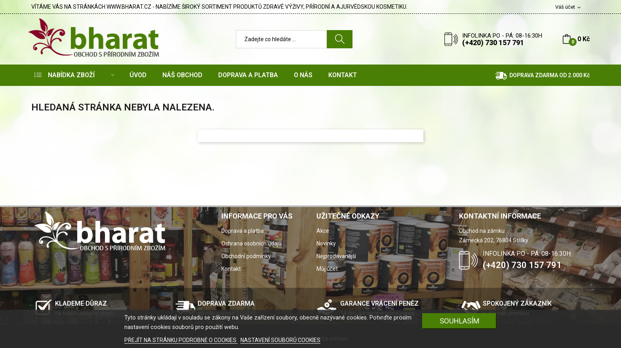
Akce (322, 231)
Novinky (326, 243)
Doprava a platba (242, 231)
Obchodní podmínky (246, 256)
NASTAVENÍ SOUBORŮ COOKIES (280, 340)
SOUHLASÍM (460, 321)
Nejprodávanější (336, 256)
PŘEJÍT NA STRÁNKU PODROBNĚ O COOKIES (181, 340)
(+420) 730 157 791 (493, 42)
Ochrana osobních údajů (251, 243)
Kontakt (231, 269)
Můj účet (327, 269)
